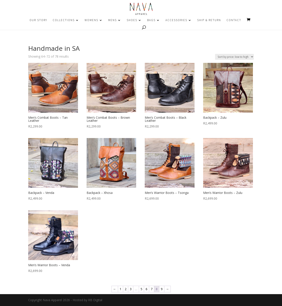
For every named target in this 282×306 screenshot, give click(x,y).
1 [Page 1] (120, 289)
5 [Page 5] (141, 289)
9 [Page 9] (162, 289)
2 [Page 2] (125, 289)
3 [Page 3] (131, 289)
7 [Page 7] (151, 289)
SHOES (132, 20)
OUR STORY (38, 20)
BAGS (151, 20)
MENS (112, 20)
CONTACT (233, 20)
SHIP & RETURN (209, 20)
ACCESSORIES (176, 20)
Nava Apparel (52, 300)
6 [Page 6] (146, 289)
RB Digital (95, 300)
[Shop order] (234, 57)
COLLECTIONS (64, 20)
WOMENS (91, 20)
